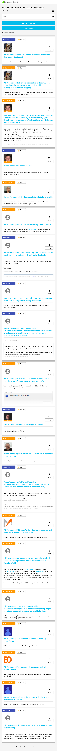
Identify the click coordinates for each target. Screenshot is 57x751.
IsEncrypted (10, 571)
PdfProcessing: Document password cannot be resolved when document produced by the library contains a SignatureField (27, 560)
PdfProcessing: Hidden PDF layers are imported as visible (27, 224)
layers (34, 229)
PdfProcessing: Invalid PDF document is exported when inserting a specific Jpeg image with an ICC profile (26, 379)
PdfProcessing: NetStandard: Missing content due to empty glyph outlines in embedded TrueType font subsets (28, 253)
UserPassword (40, 571)
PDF (30, 229)
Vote (49, 50)
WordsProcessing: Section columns (18, 166)
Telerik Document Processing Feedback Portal (23, 9)
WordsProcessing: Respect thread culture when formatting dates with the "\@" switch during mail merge (28, 299)
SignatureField (29, 569)
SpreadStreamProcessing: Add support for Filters (24, 424)
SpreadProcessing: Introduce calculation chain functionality (28, 197)
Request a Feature (28, 23)
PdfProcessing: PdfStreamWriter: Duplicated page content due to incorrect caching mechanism (28, 531)
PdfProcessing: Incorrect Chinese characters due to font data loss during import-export (27, 55)
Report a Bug (28, 28)
